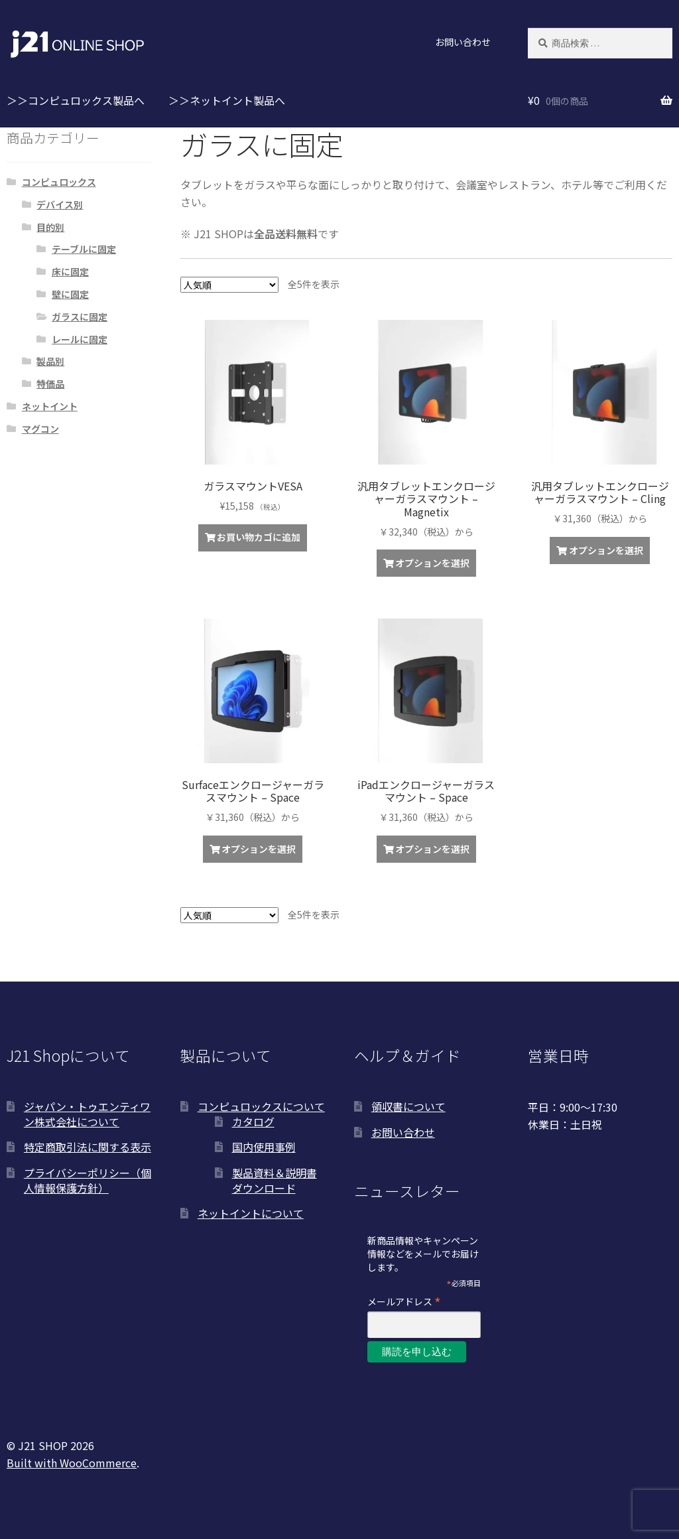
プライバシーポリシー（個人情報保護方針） (87, 1180)
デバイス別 (59, 204)
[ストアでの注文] (229, 285)
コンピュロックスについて (261, 1106)
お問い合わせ (463, 41)
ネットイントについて (251, 1213)
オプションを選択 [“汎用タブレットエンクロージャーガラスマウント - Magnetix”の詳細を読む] (432, 562)
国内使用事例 (264, 1147)
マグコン (40, 428)
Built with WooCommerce (72, 1463)
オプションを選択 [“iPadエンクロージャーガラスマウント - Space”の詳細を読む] (432, 848)
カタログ (253, 1122)
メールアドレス (404, 1301)
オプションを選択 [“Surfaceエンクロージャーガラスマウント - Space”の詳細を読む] (258, 848)
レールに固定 (79, 339)
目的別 (50, 227)
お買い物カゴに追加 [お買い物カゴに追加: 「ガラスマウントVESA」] (258, 537)
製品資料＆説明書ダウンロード (274, 1180)
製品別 (50, 361)
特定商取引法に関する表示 (87, 1147)
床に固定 (70, 271)
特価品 (50, 383)
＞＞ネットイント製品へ (226, 100)
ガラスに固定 (79, 316)
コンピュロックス (59, 181)
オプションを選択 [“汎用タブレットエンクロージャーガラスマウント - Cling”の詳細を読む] (606, 550)
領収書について (408, 1106)
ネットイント (50, 406)
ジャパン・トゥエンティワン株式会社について (87, 1114)
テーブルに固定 (84, 249)
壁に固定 (70, 294)
